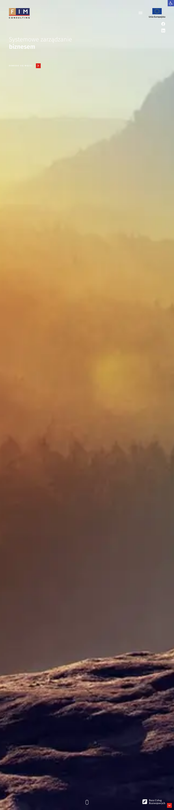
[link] (171, 3)
